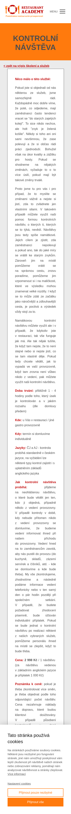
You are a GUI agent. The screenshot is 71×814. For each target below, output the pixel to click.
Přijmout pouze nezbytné (35, 792)
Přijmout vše (35, 802)
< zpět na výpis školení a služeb (26, 65)
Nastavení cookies (19, 783)
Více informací (17, 774)
